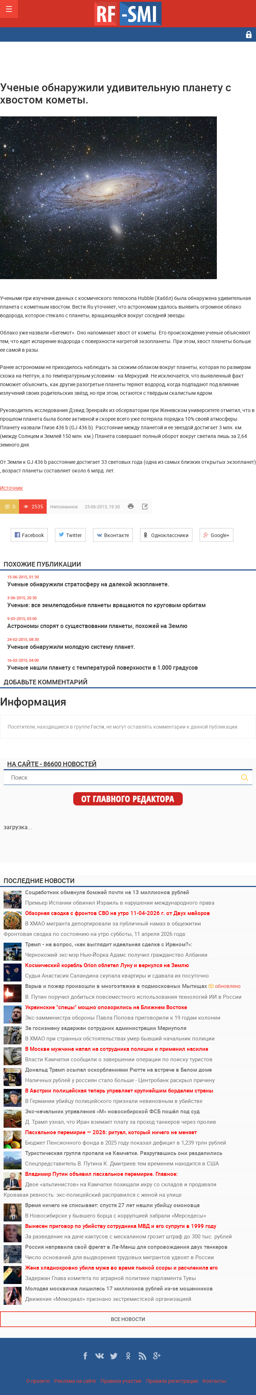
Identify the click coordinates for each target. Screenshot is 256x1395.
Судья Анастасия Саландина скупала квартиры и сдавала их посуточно (117, 975)
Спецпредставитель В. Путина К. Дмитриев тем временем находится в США (122, 1163)
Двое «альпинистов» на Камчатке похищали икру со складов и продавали (121, 1184)
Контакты (214, 1380)
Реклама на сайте (75, 1380)
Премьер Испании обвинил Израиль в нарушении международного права (119, 902)
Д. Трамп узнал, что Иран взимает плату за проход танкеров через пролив (120, 1121)
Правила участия (121, 1380)
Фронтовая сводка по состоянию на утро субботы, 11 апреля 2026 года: (95, 933)
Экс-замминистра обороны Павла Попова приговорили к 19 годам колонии (122, 1017)
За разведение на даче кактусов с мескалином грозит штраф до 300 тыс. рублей (128, 1236)
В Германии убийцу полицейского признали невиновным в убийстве (114, 1101)
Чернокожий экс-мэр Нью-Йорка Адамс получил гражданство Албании (116, 954)
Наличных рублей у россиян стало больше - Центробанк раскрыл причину (120, 1080)
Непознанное (64, 506)
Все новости (128, 1319)
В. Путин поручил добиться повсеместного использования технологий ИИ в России (133, 996)
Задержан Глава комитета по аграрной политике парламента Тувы (110, 1278)
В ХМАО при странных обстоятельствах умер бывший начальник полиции (120, 1038)
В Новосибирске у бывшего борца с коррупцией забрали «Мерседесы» (115, 1215)
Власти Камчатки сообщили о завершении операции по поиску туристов (119, 1059)
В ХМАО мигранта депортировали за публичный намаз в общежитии (113, 923)
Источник (11, 487)
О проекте (38, 1380)
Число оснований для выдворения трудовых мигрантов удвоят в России (119, 1257)
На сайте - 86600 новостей (52, 763)
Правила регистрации (172, 1380)
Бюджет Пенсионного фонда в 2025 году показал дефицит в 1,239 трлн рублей (125, 1142)
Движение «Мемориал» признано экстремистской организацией (108, 1298)
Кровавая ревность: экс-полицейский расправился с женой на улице (93, 1194)
